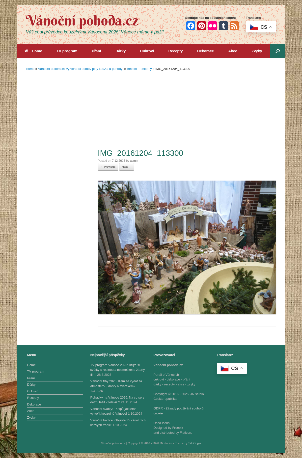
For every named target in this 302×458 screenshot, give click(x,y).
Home (33, 51)
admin (134, 160)
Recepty (175, 51)
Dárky (120, 51)
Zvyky (256, 51)
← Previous (108, 166)
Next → (126, 166)
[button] (277, 51)
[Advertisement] (151, 110)
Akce (232, 51)
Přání (96, 51)
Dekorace (205, 51)
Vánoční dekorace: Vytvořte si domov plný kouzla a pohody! (80, 69)
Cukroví (147, 51)
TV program (66, 51)
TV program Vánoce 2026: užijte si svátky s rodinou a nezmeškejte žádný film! (117, 370)
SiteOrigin (195, 443)
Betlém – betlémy (139, 69)
